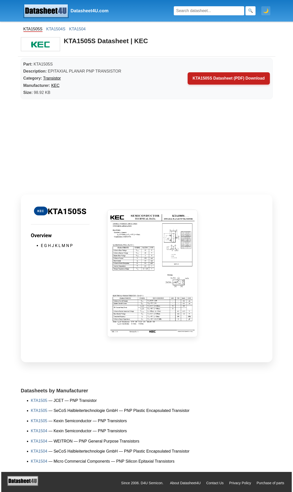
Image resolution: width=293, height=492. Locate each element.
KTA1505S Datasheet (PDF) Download (229, 78)
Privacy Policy (240, 483)
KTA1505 (39, 400)
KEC (55, 85)
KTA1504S (55, 29)
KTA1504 (77, 29)
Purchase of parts (270, 483)
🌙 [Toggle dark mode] (266, 10)
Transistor (52, 78)
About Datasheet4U (185, 483)
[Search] (209, 10)
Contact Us (215, 483)
